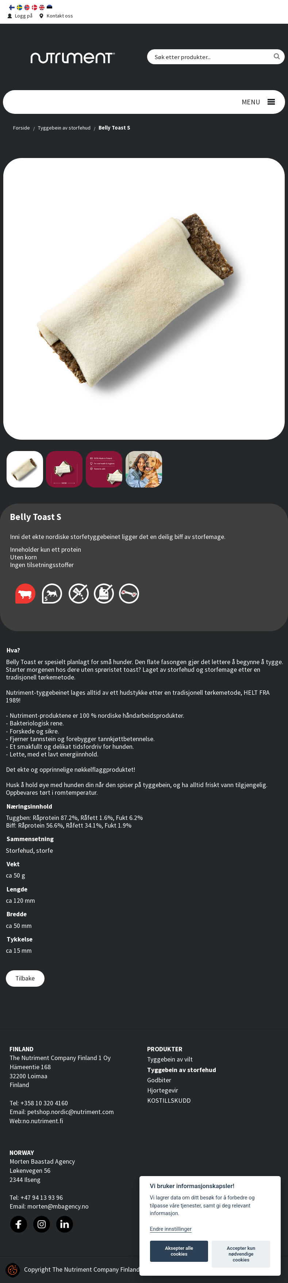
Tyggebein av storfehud (64, 127)
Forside (21, 127)
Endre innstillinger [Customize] (171, 1229)
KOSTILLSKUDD (169, 1101)
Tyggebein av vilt (170, 1059)
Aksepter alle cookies (179, 1251)
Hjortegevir (162, 1090)
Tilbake (25, 978)
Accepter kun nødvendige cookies (241, 1254)
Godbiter (159, 1080)
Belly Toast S (114, 127)
